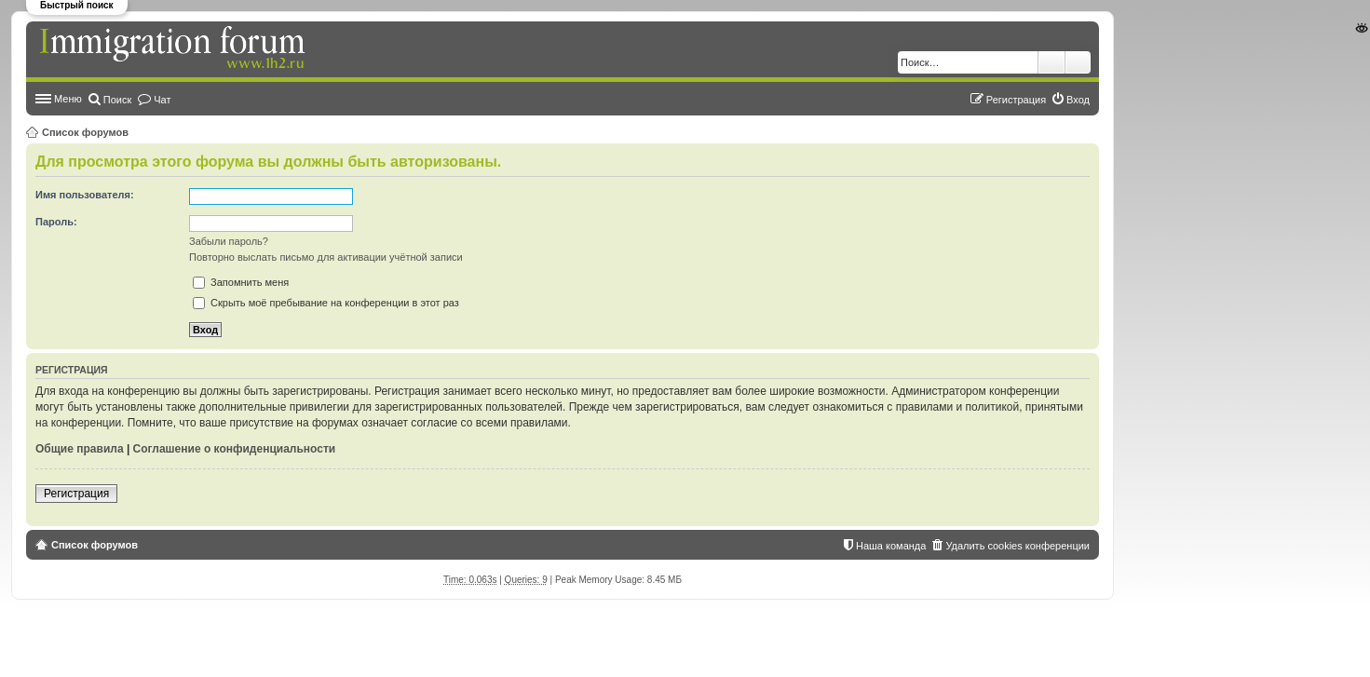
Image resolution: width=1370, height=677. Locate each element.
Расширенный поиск (1078, 62)
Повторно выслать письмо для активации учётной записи (326, 257)
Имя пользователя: (84, 194)
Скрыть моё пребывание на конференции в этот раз (326, 302)
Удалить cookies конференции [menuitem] (1017, 545)
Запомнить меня (241, 282)
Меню (68, 98)
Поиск (1051, 62)
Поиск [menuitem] (117, 99)
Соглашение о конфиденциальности (234, 448)
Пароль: (56, 221)
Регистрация (76, 493)
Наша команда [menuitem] (891, 545)
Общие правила (79, 448)
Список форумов (85, 132)
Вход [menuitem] (1078, 99)
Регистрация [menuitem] (1016, 99)
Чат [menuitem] (162, 99)
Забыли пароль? (228, 241)
